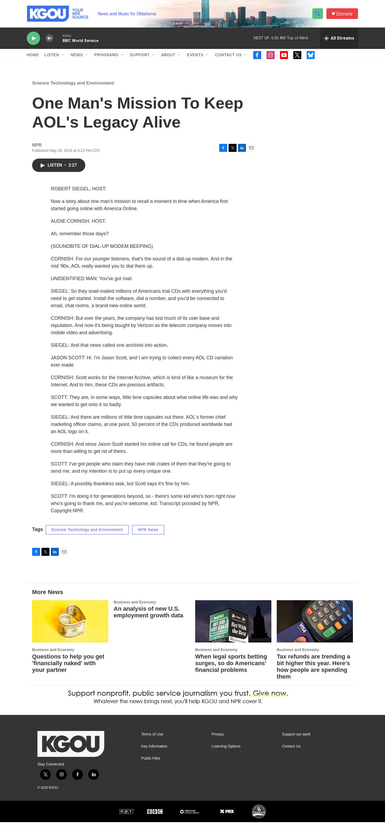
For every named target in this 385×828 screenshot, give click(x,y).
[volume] (49, 39)
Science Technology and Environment (73, 88)
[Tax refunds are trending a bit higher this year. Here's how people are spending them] (315, 627)
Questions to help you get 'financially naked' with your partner (68, 669)
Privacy (217, 740)
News (77, 55)
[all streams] (339, 38)
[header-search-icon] (317, 14)
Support (140, 55)
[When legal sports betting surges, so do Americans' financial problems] (233, 627)
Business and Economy (53, 656)
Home (33, 55)
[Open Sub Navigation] (63, 55)
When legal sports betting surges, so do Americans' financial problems (231, 669)
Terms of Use (152, 740)
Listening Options (225, 752)
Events (195, 55)
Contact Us (228, 55)
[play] (33, 39)
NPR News (148, 535)
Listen (51, 55)
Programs (106, 55)
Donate (344, 14)
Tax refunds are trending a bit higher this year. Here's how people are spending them (313, 672)
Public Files (150, 764)
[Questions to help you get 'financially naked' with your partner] (70, 627)
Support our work (296, 740)
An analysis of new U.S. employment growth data (148, 618)
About (168, 55)
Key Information (154, 752)
